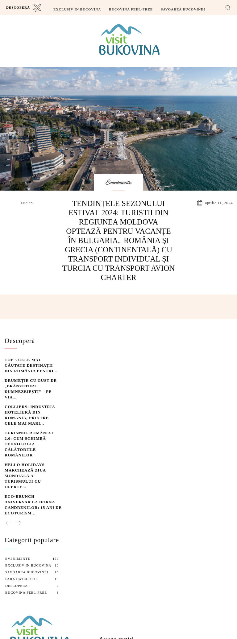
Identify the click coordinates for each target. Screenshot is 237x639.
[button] (227, 7)
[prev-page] (8, 466)
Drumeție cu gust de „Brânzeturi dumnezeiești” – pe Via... (32, 378)
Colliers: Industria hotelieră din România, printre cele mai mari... (28, 397)
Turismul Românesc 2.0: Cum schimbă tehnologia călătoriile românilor (32, 415)
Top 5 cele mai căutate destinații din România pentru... (27, 360)
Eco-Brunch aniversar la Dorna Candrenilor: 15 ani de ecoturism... (33, 452)
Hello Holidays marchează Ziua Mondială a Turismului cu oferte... (32, 433)
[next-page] (18, 466)
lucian (27, 202)
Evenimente (118, 183)
